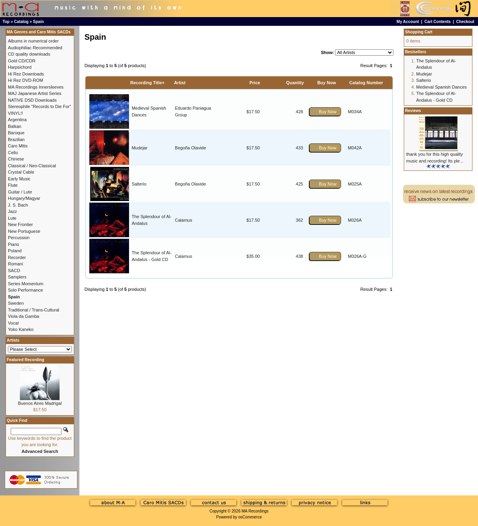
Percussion (18, 237)
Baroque (16, 132)
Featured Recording (25, 360)
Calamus (183, 220)
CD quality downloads (29, 54)
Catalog (21, 21)
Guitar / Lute (20, 192)
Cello (13, 152)
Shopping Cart (418, 32)
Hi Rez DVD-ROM (25, 80)
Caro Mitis (18, 145)
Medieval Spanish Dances (441, 87)
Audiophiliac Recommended (35, 47)
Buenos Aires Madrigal (40, 403)
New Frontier (20, 224)
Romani (15, 263)
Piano (13, 244)
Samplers (17, 277)
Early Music (19, 178)
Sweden (16, 303)
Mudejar (140, 147)
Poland (14, 250)
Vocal (13, 323)
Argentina (17, 119)
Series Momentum (25, 283)
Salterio (139, 184)
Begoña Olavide (190, 147)
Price (254, 82)
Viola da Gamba (23, 316)
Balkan (14, 126)
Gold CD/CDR (21, 60)
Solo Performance (25, 290)
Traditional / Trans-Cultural (33, 309)
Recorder (17, 257)
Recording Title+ (147, 82)
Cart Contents (437, 21)
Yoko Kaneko (20, 329)
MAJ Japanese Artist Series (35, 93)
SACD (14, 270)
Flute (12, 185)
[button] (325, 111)
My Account (408, 21)
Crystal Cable (21, 172)
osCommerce (250, 517)
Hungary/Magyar (24, 198)
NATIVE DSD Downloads (32, 100)
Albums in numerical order (33, 41)
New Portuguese (24, 231)
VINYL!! (15, 113)
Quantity (295, 82)
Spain (38, 21)
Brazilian (16, 139)
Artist (179, 82)
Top (6, 21)
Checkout (465, 21)
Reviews (413, 110)
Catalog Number (366, 82)
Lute (12, 218)
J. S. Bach (18, 205)
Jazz (12, 211)
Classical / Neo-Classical (32, 165)
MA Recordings (254, 511)
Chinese (16, 159)
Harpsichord (19, 67)
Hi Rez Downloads (26, 74)
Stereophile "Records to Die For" (39, 106)
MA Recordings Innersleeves (36, 87)
